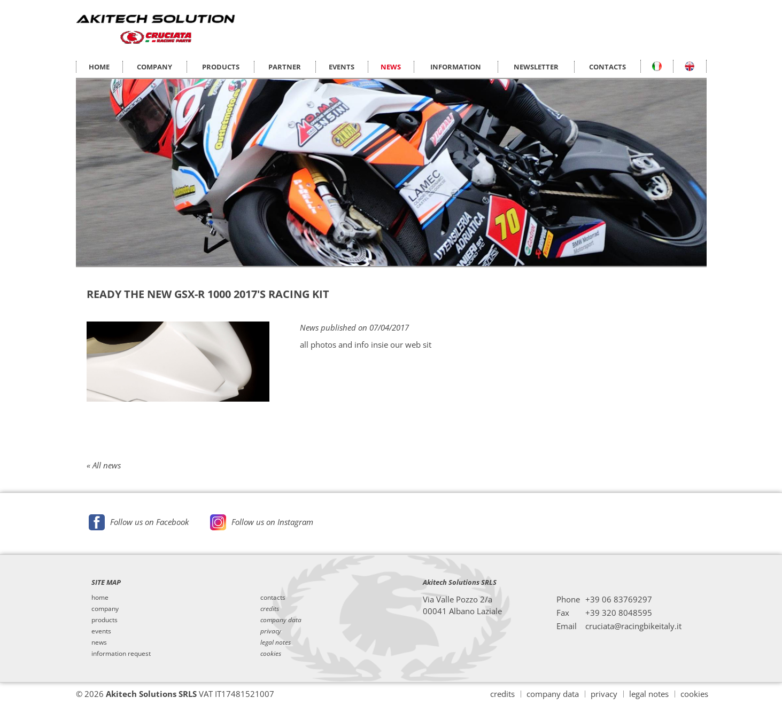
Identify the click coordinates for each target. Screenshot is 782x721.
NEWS (391, 67)
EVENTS (341, 67)
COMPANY (154, 67)
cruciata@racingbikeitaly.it (633, 626)
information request (121, 653)
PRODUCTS (220, 67)
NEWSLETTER (536, 67)
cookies (694, 694)
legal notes (649, 694)
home (100, 597)
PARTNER (284, 67)
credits (502, 694)
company (105, 609)
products (104, 620)
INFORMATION (455, 67)
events (101, 631)
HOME (99, 67)
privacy (604, 694)
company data (553, 694)
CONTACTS (607, 67)
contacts (272, 597)
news (99, 642)
